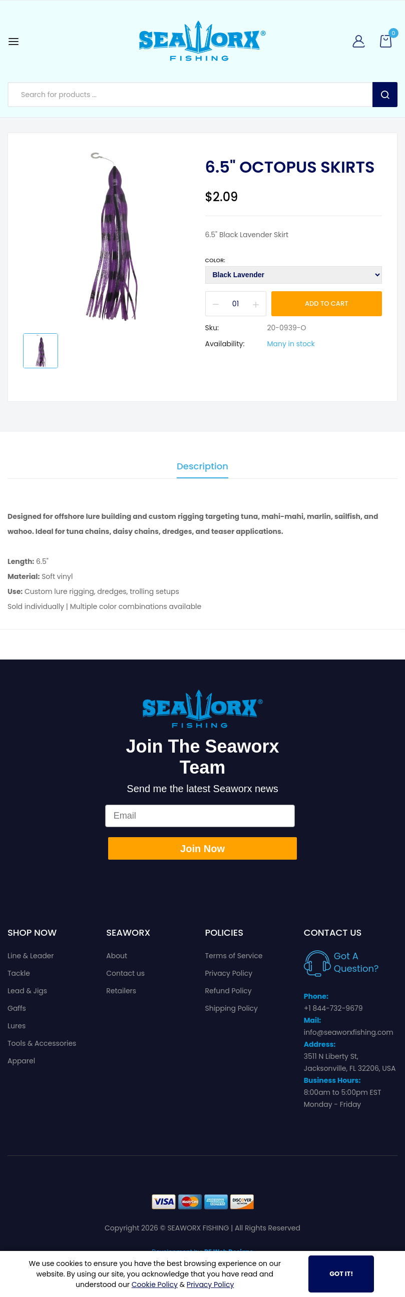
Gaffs (17, 1008)
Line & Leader (31, 956)
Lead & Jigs (27, 991)
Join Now (202, 848)
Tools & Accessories (42, 1043)
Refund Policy (228, 991)
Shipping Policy (231, 1008)
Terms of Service (234, 956)
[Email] (200, 816)
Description (202, 467)
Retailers (121, 991)
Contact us (125, 973)
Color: (215, 260)
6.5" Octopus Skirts (290, 167)
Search (384, 94)
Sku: (212, 327)
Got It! (341, 1273)
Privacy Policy (229, 973)
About (116, 956)
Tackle (19, 973)
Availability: (225, 343)
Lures (17, 1026)
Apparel (21, 1061)
